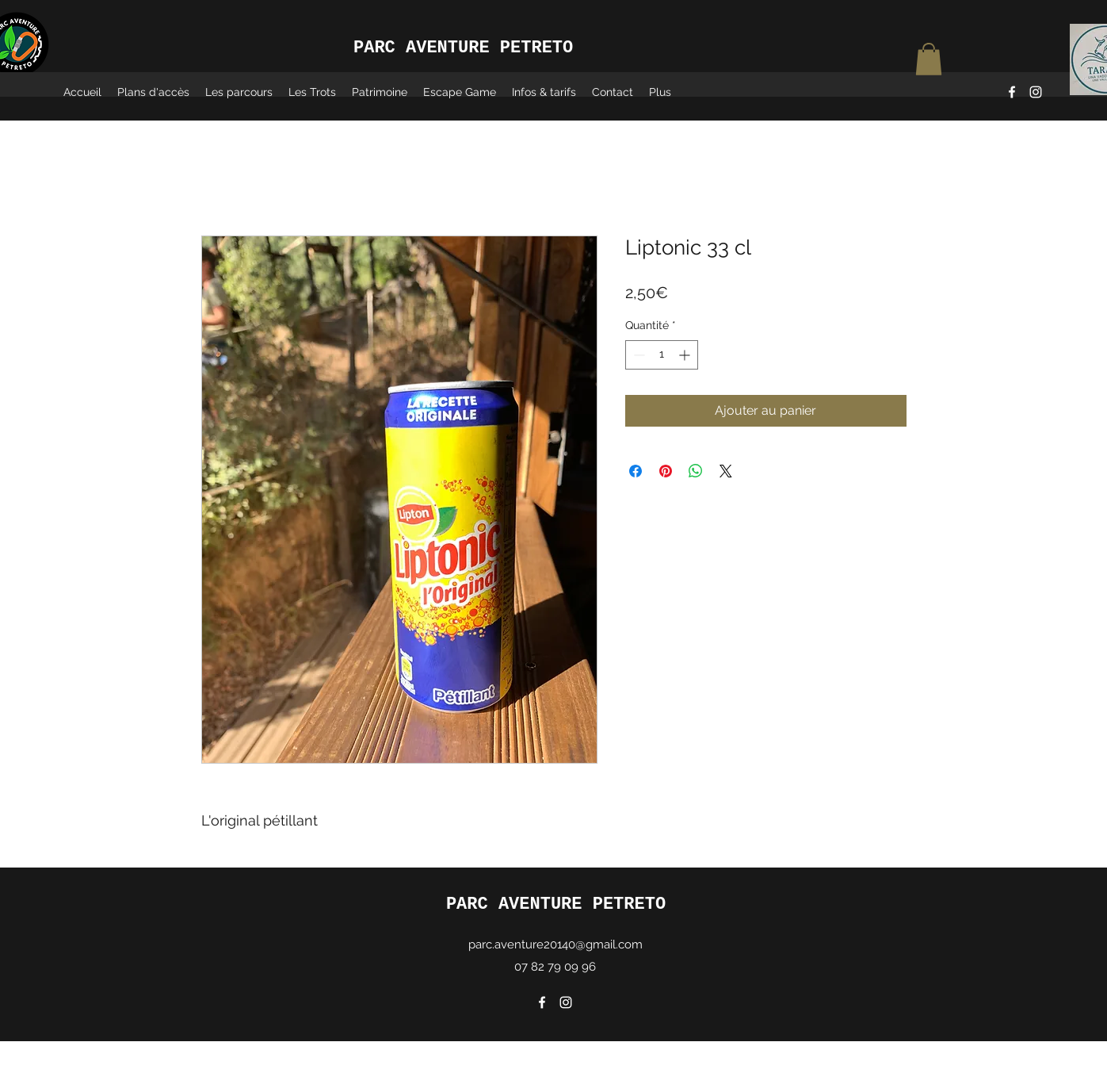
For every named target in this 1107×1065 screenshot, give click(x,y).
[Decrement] (637, 355)
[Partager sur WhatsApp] (695, 471)
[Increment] (686, 355)
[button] (928, 59)
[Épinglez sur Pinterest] (665, 471)
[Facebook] (1012, 92)
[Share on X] (725, 471)
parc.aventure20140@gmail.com (555, 944)
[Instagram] (1036, 92)
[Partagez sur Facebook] (635, 471)
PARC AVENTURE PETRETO (556, 904)
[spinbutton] (661, 355)
